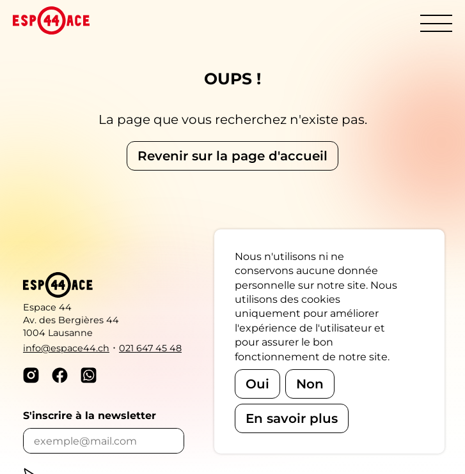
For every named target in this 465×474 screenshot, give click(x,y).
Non (310, 384)
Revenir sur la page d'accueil (232, 156)
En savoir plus (292, 418)
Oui (257, 384)
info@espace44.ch (66, 348)
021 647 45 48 (150, 348)
